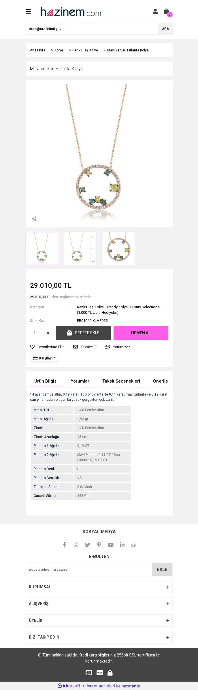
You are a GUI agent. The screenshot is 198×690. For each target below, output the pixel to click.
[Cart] (167, 11)
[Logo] (70, 11)
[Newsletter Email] (99, 569)
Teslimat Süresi (46, 487)
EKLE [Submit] (162, 569)
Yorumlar (80, 381)
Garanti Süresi (45, 496)
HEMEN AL (140, 333)
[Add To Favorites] (47, 347)
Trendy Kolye (117, 307)
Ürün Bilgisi (46, 381)
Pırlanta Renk (44, 469)
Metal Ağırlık (43, 419)
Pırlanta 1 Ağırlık (46, 446)
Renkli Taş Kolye (90, 307)
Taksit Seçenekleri (121, 381)
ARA (165, 29)
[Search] (99, 29)
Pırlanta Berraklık (47, 478)
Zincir (38, 428)
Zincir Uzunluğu (46, 437)
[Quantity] (41, 333)
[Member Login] (155, 11)
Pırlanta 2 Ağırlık (46, 455)
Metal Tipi (41, 410)
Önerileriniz (165, 381)
